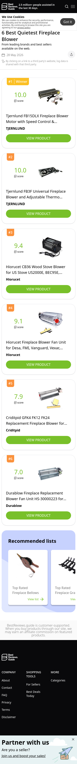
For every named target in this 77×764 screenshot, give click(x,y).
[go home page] (10, 6)
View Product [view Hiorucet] (38, 289)
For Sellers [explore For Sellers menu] (33, 684)
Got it (67, 22)
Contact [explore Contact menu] (7, 688)
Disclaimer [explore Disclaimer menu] (9, 717)
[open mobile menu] (72, 6)
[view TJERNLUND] (21, 96)
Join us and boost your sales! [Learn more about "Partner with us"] (24, 756)
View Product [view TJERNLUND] (38, 138)
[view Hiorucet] (19, 247)
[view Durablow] (19, 474)
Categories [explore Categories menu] (58, 680)
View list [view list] (36, 599)
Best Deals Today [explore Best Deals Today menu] (33, 694)
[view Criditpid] (19, 398)
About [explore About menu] (6, 680)
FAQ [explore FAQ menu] (4, 695)
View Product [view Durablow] (38, 515)
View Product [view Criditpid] (38, 440)
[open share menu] (71, 54)
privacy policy (23, 27)
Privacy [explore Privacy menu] (6, 702)
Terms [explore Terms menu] (6, 710)
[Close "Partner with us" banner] (73, 739)
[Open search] (67, 6)
